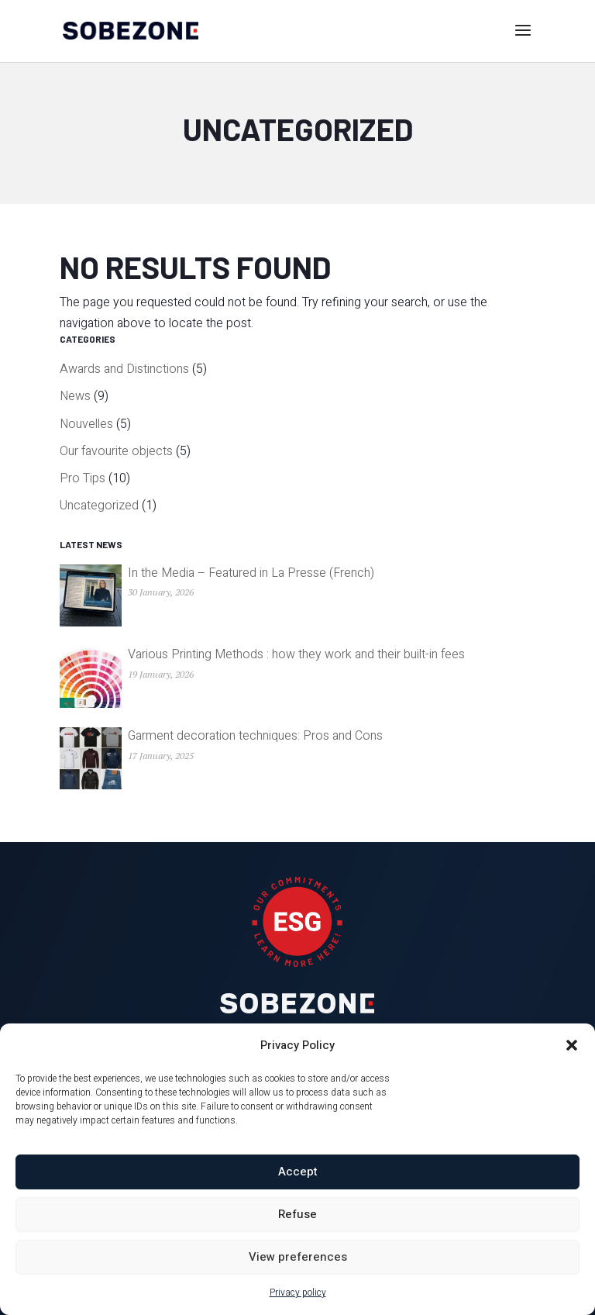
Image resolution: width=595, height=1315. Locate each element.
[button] (572, 1045)
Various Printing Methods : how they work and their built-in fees (296, 654)
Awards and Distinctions (124, 369)
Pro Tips (82, 478)
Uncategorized (99, 505)
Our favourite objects (116, 451)
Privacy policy (298, 1292)
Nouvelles (86, 424)
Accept (298, 1171)
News (75, 396)
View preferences (298, 1256)
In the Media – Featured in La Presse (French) (251, 573)
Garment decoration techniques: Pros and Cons (255, 736)
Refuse (297, 1214)
